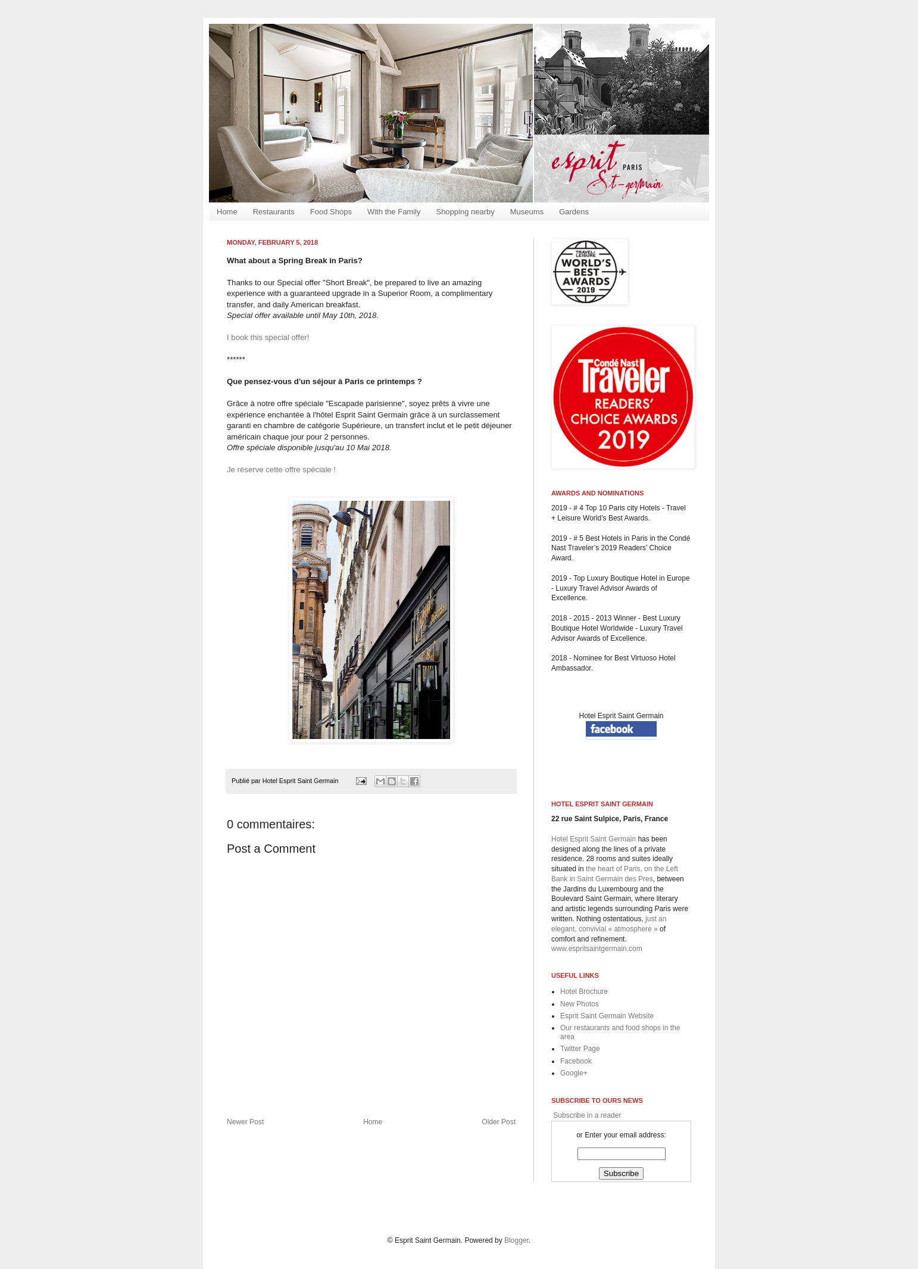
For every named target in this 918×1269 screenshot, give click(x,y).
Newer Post (245, 1122)
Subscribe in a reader (586, 1115)
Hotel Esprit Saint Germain (621, 716)
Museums (527, 211)
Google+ (574, 1073)
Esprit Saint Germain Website (607, 1016)
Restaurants (274, 211)
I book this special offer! (268, 337)
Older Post (499, 1122)
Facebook (576, 1061)
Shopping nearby (465, 211)
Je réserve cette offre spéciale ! (281, 469)
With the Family (394, 211)
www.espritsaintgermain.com (596, 948)
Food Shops (331, 211)
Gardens (574, 211)
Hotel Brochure (584, 991)
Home (227, 211)
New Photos (579, 1004)
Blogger (516, 1240)
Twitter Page (580, 1048)
